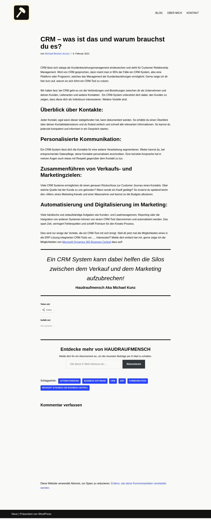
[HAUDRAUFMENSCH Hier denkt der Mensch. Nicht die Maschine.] (21, 13)
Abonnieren (133, 364)
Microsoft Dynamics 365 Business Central (86, 242)
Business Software (95, 382)
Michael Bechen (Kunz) (57, 53)
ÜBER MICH (174, 13)
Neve (15, 514)
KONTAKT (193, 13)
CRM (113, 382)
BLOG (158, 13)
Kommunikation (138, 382)
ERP (122, 382)
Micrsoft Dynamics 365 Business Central (65, 388)
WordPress (44, 514)
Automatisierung (69, 382)
